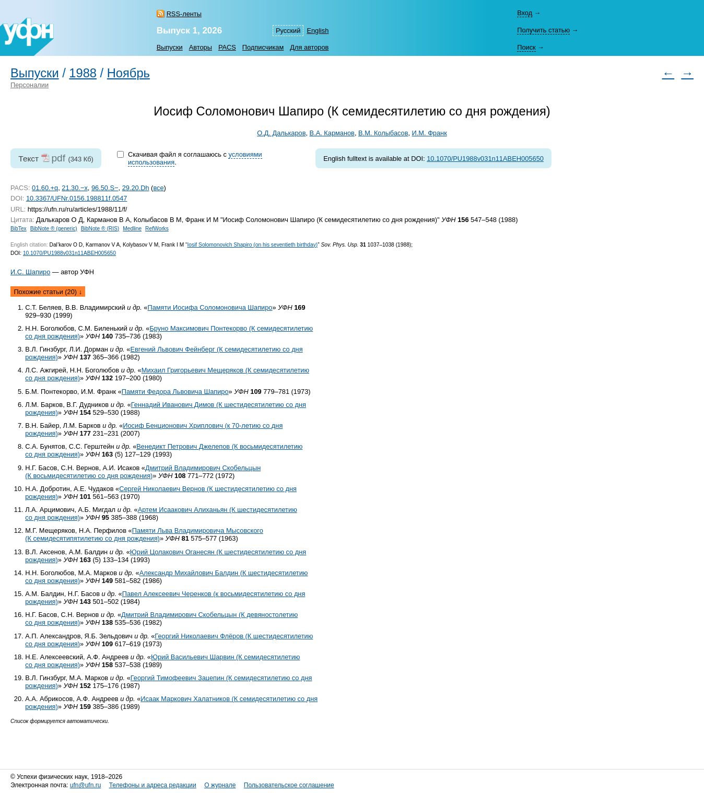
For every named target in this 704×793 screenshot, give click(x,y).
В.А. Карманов (332, 133)
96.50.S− (105, 188)
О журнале (220, 785)
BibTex (18, 228)
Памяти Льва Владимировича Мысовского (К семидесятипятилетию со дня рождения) (144, 534)
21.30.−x (74, 188)
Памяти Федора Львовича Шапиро (175, 391)
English (317, 30)
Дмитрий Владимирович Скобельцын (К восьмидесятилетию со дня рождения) (143, 472)
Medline (132, 228)
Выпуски (170, 47)
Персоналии (29, 85)
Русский (288, 30)
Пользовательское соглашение (289, 785)
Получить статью (543, 30)
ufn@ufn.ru (85, 785)
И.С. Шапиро (30, 272)
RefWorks (157, 228)
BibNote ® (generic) (53, 228)
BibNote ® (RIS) (100, 228)
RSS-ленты (184, 14)
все (158, 188)
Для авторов (309, 47)
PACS (227, 47)
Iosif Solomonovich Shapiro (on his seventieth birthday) (252, 245)
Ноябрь (128, 73)
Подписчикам (263, 47)
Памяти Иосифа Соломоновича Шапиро (209, 307)
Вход (524, 13)
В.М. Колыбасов (383, 133)
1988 (83, 73)
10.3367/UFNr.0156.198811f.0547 (76, 198)
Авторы (200, 47)
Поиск (526, 47)
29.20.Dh (135, 188)
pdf (58, 158)
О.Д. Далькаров (281, 133)
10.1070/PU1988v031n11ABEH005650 (485, 158)
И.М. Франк (429, 133)
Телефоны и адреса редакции (152, 785)
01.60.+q (45, 188)
